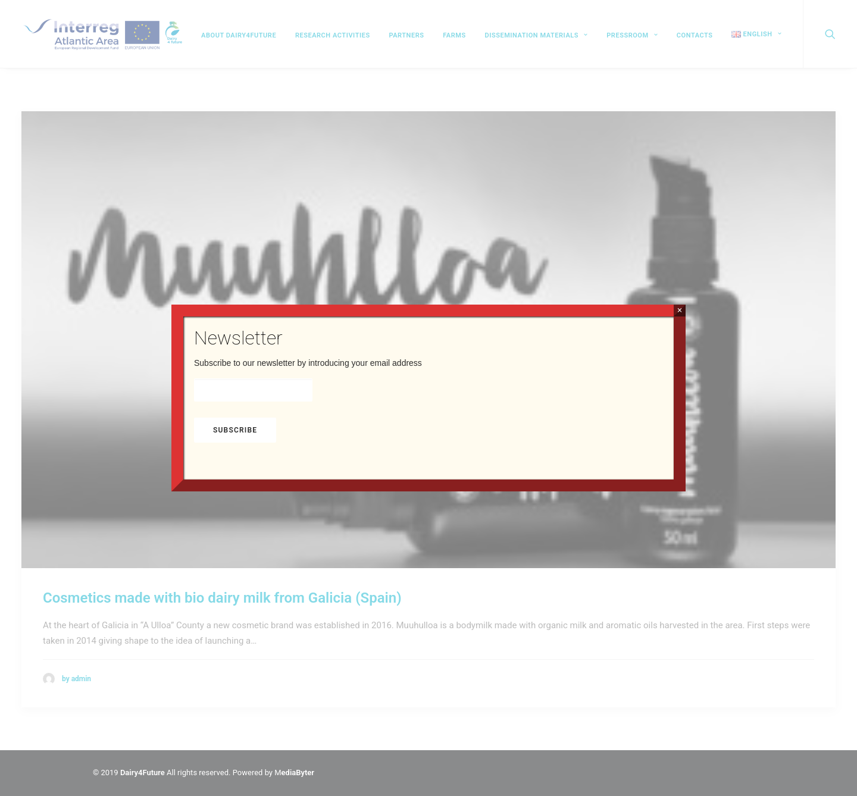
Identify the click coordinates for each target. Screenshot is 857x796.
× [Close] (679, 310)
